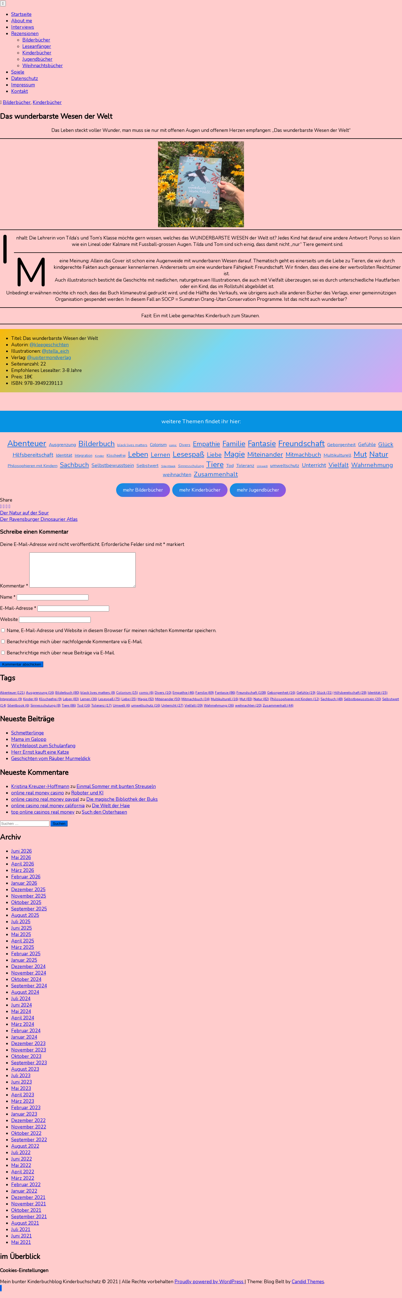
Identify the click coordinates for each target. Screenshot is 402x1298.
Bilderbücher (36, 40)
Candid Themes (308, 1288)
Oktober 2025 (26, 909)
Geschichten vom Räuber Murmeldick (50, 765)
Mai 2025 (21, 941)
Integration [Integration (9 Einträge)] (83, 455)
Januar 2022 (24, 1198)
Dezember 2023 (28, 1050)
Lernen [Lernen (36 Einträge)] (160, 455)
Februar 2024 (25, 1037)
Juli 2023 (20, 1082)
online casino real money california (48, 812)
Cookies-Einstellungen (24, 1277)
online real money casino (37, 799)
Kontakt (19, 91)
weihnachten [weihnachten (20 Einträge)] (177, 474)
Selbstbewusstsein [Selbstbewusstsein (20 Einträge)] (113, 465)
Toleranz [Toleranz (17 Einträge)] (245, 465)
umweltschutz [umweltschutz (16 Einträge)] (284, 465)
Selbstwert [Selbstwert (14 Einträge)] (148, 466)
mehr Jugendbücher (258, 490)
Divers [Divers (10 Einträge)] (184, 445)
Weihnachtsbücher (42, 65)
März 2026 (22, 877)
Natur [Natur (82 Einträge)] (378, 454)
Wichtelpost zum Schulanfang (43, 752)
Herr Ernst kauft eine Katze (40, 759)
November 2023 (28, 1056)
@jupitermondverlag (49, 357)
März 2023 (22, 1108)
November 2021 (28, 1210)
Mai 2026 (21, 864)
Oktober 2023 (26, 1063)
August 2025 (25, 922)
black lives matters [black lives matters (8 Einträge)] (132, 445)
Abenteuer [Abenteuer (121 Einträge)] (26, 443)
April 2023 (22, 1101)
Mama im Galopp (28, 746)
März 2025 (22, 954)
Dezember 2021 (28, 1204)
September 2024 (29, 992)
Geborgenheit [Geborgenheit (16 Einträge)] (341, 444)
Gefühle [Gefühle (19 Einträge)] (367, 444)
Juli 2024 (20, 1005)
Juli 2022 (20, 1159)
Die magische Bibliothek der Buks (122, 806)
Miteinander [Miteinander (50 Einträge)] (265, 454)
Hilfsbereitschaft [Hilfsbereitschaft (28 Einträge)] (33, 455)
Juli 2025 (20, 928)
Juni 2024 (21, 1012)
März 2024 (22, 1031)
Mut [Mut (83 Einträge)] (360, 454)
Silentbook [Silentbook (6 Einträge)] (168, 466)
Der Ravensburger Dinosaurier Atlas (39, 519)
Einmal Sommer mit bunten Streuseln (116, 793)
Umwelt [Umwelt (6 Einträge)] (262, 466)
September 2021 (29, 1223)
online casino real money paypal (45, 806)
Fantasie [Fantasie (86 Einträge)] (262, 444)
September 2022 (29, 1146)
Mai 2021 (21, 1249)
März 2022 (22, 1185)
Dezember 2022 (28, 1127)
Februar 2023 (25, 1114)
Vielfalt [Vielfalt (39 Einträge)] (339, 465)
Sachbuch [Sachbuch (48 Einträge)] (74, 464)
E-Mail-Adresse (18, 615)
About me (21, 21)
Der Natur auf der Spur (24, 513)
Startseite (21, 14)
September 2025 (29, 915)
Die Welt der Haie (111, 812)
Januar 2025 (24, 967)
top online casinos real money (43, 819)
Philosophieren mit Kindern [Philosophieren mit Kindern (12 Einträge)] (33, 465)
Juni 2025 (21, 935)
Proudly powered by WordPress (209, 1288)
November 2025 (28, 903)
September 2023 (29, 1069)
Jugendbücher (37, 59)
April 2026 (22, 870)
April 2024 (22, 1024)
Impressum (23, 85)
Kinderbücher (36, 53)
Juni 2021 (21, 1242)
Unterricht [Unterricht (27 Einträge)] (314, 465)
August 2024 (25, 999)
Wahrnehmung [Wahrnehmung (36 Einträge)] (372, 465)
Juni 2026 (21, 858)
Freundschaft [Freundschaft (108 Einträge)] (301, 443)
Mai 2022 (21, 1172)
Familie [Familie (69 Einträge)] (233, 444)
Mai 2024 (21, 1018)
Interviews (22, 27)
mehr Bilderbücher (143, 490)
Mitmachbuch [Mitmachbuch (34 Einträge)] (303, 455)
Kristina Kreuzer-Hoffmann (40, 793)
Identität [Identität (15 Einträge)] (64, 455)
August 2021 (25, 1230)
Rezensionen (25, 33)
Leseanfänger (36, 46)
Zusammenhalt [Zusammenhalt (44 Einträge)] (216, 474)
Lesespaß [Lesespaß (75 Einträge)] (188, 454)
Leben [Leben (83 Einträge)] (138, 454)
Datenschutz (24, 78)
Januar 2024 (24, 1044)
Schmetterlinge (27, 739)
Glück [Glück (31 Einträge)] (385, 444)
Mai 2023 (21, 1095)
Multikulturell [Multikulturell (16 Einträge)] (337, 455)
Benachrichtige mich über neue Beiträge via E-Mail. (61, 659)
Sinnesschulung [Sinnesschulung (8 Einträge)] (191, 466)
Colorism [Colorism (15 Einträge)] (158, 445)
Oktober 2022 (26, 1140)
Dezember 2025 (28, 896)
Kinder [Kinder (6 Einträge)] (99, 456)
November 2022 (28, 1133)
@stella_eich (55, 351)
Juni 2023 (21, 1089)
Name (8, 604)
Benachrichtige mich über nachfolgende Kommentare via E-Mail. (74, 648)
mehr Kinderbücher (200, 490)
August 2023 (25, 1076)
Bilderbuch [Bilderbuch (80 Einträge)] (96, 444)
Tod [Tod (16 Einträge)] (230, 465)
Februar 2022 (25, 1191)
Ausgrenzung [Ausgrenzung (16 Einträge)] (62, 444)
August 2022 (25, 1153)
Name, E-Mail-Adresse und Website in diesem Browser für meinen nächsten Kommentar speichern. (111, 637)
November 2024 (28, 979)
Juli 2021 (20, 1236)
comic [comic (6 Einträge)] (173, 445)
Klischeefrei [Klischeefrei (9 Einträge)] (116, 455)
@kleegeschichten (49, 345)
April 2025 (22, 947)
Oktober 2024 (26, 986)
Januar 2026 (24, 890)
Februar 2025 (25, 960)
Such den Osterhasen (104, 819)
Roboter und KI (87, 799)
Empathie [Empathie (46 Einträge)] (206, 444)
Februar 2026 (25, 883)
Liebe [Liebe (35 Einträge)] (214, 455)
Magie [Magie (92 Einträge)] (234, 454)
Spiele (17, 72)
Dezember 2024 (28, 973)
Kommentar (14, 592)
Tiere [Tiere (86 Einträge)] (215, 465)
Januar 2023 (24, 1121)
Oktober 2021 (26, 1217)
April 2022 (22, 1178)
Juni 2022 (21, 1165)
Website (9, 626)
